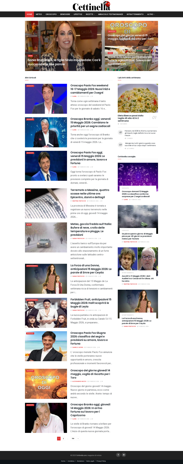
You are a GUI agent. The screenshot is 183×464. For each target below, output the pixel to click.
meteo (29, 225)
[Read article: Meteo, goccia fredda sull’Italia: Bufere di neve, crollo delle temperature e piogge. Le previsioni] (46, 237)
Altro (150, 14)
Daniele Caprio (77, 347)
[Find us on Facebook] (118, 455)
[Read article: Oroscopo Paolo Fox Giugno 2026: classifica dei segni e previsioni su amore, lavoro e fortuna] (46, 346)
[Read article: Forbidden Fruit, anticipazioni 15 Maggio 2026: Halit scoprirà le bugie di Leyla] (46, 313)
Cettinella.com (81, 455)
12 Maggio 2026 (144, 284)
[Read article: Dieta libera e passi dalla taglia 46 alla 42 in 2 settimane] (138, 98)
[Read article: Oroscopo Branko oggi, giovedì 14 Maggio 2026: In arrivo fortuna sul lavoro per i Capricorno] (46, 418)
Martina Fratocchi (79, 201)
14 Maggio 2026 (83, 96)
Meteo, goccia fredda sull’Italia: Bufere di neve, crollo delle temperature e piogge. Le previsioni (91, 229)
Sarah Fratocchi (78, 239)
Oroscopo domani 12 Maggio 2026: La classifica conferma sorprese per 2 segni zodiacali (136, 194)
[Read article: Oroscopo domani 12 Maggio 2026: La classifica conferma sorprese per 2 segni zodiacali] (138, 177)
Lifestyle (78, 14)
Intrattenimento (135, 14)
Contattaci (71, 461)
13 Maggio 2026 (90, 347)
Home (29, 14)
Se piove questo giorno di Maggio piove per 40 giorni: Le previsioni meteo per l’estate (137, 236)
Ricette (89, 14)
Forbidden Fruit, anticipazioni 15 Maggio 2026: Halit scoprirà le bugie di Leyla (90, 303)
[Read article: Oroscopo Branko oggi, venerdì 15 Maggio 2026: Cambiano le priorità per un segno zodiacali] (46, 132)
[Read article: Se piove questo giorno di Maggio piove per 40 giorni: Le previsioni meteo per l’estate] (138, 219)
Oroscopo (51, 14)
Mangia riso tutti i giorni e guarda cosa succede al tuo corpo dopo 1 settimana (140, 144)
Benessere (65, 14)
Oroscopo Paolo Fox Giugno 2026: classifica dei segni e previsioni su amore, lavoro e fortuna (89, 338)
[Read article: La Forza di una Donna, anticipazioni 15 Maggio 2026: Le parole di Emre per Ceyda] (46, 279)
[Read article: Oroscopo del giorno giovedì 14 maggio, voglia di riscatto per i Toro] (46, 384)
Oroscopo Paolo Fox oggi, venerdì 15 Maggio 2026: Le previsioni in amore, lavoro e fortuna (88, 158)
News (31, 57)
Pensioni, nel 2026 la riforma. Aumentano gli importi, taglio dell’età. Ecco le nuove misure (141, 133)
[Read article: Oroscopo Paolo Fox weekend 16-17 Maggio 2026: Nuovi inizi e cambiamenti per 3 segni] (46, 99)
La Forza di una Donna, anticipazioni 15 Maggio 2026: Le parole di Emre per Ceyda (91, 269)
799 (73, 438)
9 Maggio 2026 (143, 242)
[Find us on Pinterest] (124, 455)
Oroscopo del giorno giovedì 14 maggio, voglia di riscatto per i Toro (90, 374)
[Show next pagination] (78, 438)
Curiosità (125, 230)
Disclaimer (80, 461)
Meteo (39, 14)
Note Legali (90, 461)
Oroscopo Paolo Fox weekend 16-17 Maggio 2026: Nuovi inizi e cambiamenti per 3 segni (90, 89)
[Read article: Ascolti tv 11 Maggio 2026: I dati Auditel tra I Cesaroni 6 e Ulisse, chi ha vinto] (138, 261)
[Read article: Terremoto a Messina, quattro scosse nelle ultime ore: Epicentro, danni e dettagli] (46, 203)
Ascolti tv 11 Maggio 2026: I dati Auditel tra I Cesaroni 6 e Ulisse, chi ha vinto (138, 278)
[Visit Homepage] (91, 6)
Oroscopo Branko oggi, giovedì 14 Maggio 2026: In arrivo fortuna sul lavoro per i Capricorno (90, 410)
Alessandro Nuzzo (79, 381)
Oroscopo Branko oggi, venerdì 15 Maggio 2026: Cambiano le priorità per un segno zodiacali (90, 122)
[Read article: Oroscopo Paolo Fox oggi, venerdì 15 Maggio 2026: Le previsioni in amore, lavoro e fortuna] (46, 166)
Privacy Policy (101, 461)
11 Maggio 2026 (135, 200)
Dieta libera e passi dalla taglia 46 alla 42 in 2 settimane (130, 118)
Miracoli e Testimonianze (110, 14)
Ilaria (74, 96)
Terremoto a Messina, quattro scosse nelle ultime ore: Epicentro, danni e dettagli (89, 193)
